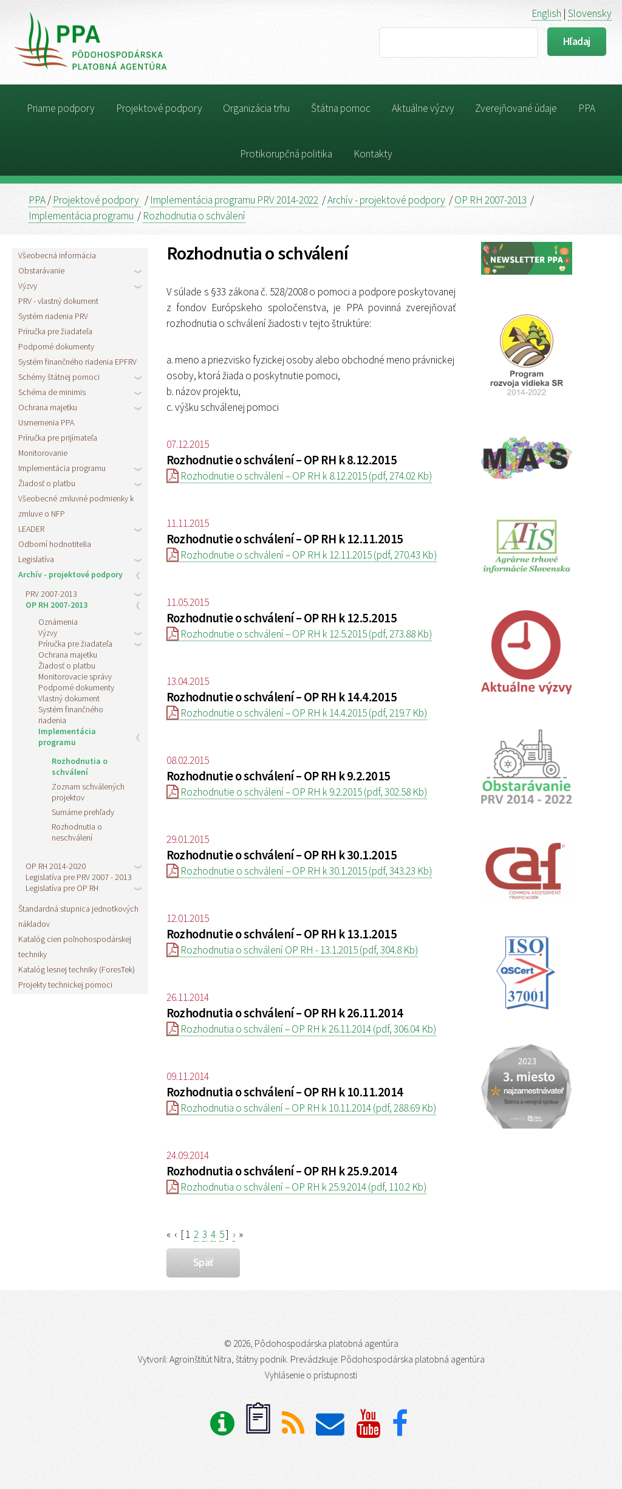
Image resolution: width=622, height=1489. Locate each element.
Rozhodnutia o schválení (194, 215)
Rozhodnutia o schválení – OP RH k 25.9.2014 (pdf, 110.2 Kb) (296, 1187)
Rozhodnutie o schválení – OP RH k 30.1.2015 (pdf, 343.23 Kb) (299, 871)
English (546, 13)
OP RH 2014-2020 (56, 866)
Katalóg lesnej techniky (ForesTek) (76, 969)
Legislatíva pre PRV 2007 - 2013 (79, 877)
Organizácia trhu (256, 108)
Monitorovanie (42, 452)
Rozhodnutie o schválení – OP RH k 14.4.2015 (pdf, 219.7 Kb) (296, 713)
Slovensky (590, 13)
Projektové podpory (159, 108)
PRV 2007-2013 (51, 593)
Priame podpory (61, 108)
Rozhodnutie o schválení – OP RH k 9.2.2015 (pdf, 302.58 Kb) (296, 792)
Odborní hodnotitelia (54, 543)
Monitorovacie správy (75, 676)
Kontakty (373, 153)
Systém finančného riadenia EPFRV (77, 361)
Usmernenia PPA (46, 422)
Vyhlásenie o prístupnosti (311, 1375)
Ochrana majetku (47, 407)
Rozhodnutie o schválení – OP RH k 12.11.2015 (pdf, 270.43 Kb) (301, 555)
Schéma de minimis (52, 392)
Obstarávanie (41, 270)
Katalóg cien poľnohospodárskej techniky (74, 947)
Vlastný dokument (69, 698)
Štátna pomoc (341, 108)
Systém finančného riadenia (70, 715)
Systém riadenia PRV (53, 316)
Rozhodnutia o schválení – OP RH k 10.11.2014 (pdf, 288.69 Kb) (301, 1108)
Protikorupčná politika (286, 153)
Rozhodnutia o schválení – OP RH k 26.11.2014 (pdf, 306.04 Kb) (301, 1029)
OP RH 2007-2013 (490, 200)
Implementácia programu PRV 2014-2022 (234, 200)
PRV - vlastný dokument (58, 300)
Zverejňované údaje (516, 108)
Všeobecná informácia (57, 255)
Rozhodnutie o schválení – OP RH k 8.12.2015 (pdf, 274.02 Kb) (299, 476)
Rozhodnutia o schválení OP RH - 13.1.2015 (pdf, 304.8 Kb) (292, 950)
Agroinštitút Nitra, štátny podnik (228, 1359)
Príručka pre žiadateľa (55, 331)
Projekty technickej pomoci (65, 984)
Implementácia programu (81, 215)
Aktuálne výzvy (423, 108)
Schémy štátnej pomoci (59, 376)
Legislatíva (36, 559)
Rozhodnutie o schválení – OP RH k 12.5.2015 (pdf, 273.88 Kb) (299, 634)
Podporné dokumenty (56, 346)
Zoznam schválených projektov (88, 792)
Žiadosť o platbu (46, 483)
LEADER (31, 528)
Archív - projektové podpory (386, 200)
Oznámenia (58, 621)
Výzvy (27, 285)
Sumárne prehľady (83, 811)
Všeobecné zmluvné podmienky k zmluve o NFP (76, 506)
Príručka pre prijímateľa (57, 437)
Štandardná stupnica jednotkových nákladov (78, 916)
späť (203, 1262)
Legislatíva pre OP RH (62, 887)
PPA (586, 108)
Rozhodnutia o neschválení (77, 832)
